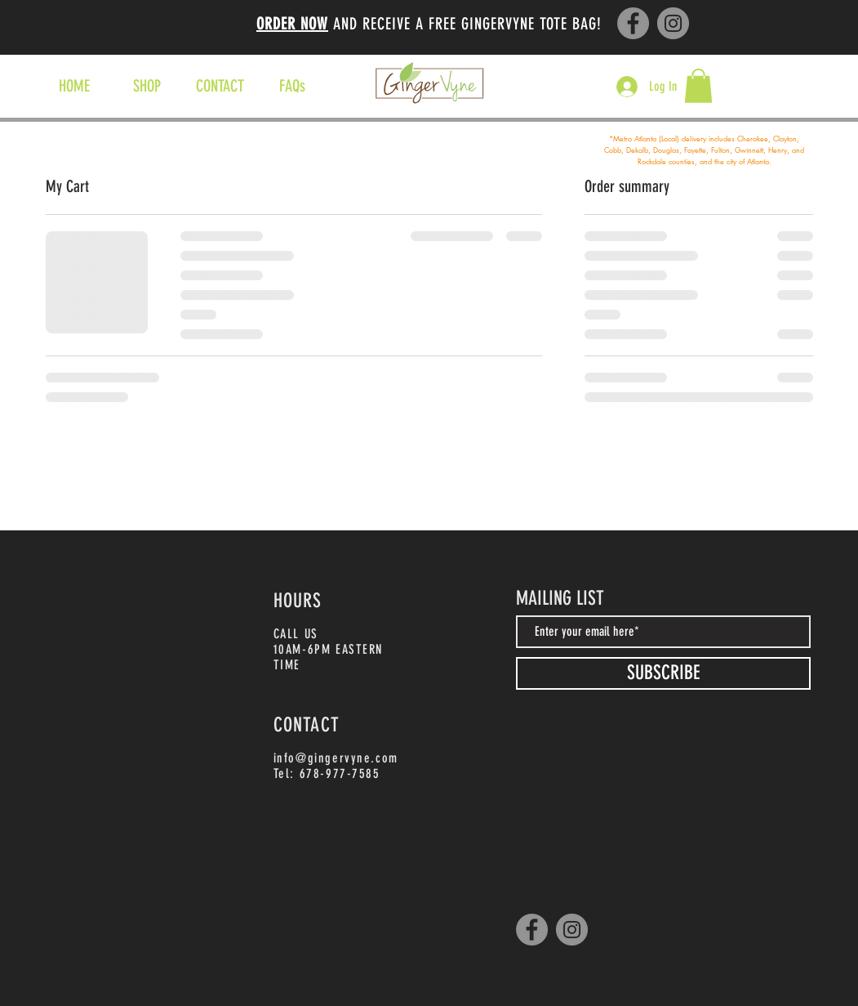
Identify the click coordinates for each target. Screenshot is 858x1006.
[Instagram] (673, 23)
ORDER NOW (292, 24)
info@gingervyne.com (335, 758)
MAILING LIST (560, 598)
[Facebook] (633, 23)
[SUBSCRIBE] (663, 673)
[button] (698, 86)
